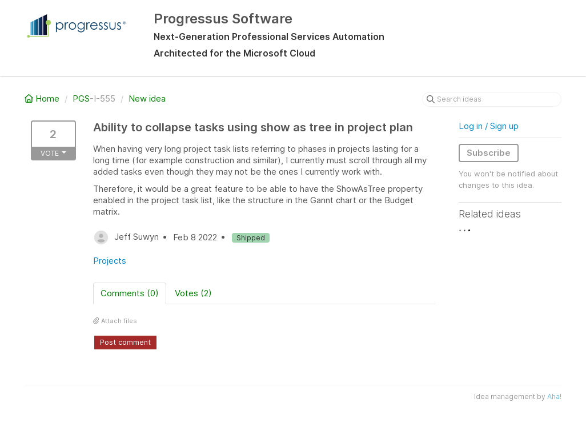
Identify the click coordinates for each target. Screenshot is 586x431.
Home (43, 98)
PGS (81, 98)
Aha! (554, 396)
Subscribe (489, 152)
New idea (147, 98)
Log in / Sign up (489, 125)
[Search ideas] (491, 99)
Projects (109, 260)
